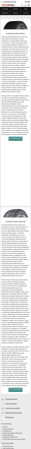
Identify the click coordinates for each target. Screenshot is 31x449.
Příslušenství (5, 13)
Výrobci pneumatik (8, 435)
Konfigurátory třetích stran (10, 437)
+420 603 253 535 (9, 2)
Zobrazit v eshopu (15, 139)
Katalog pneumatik (8, 429)
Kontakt (27, 1)
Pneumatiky (5, 9)
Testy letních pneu (8, 446)
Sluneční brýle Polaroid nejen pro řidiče (14, 439)
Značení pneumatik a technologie (12, 433)
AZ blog (5, 427)
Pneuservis (15, 13)
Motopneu (15, 9)
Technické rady (7, 431)
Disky (25, 9)
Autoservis (26, 13)
